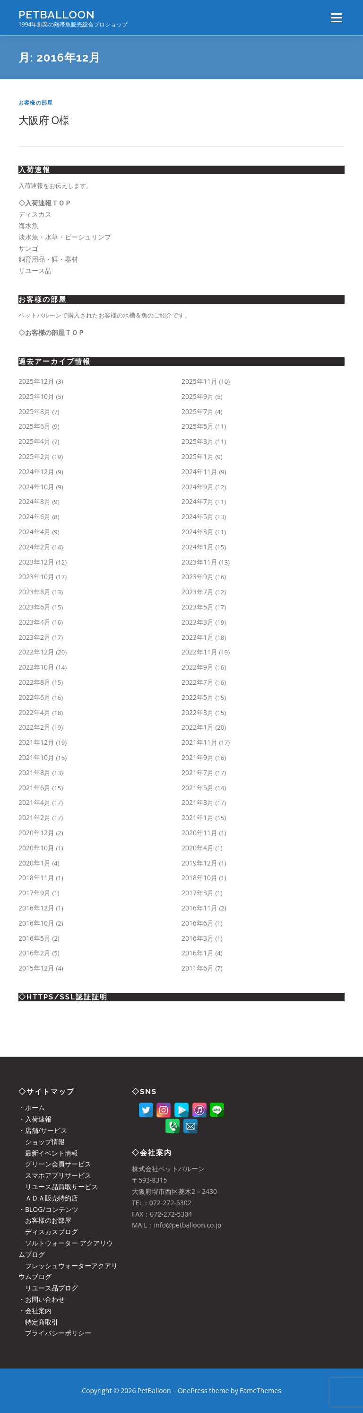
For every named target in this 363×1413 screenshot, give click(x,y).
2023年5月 (198, 606)
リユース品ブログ (48, 1287)
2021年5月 (198, 787)
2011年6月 (198, 967)
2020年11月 (199, 832)
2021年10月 (36, 757)
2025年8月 (34, 411)
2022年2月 (34, 727)
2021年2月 (34, 817)
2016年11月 (199, 907)
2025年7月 (198, 411)
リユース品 (35, 270)
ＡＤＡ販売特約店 (48, 1197)
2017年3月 (198, 892)
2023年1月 (198, 637)
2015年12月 (36, 967)
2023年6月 (34, 606)
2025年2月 (34, 456)
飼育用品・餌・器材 (48, 259)
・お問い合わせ (41, 1299)
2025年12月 (36, 381)
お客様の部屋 (35, 102)
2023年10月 (36, 576)
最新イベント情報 (48, 1152)
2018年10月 (199, 877)
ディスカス (35, 214)
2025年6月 (34, 426)
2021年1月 (198, 817)
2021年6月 (34, 787)
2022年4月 (34, 712)
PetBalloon (56, 14)
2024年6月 (34, 516)
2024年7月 (198, 501)
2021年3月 (198, 802)
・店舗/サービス (42, 1130)
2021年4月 (34, 802)
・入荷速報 (35, 1118)
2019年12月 (199, 862)
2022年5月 (198, 697)
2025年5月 (198, 426)
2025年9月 (198, 396)
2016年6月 (198, 922)
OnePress (192, 1390)
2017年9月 (34, 892)
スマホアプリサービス (54, 1175)
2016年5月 (34, 938)
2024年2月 (34, 546)
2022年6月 (34, 697)
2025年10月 (36, 396)
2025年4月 (34, 441)
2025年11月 (199, 381)
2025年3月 (198, 441)
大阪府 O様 (43, 120)
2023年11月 (199, 561)
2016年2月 (34, 952)
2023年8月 (34, 591)
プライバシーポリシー (54, 1332)
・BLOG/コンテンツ (48, 1209)
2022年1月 (198, 727)
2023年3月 (198, 622)
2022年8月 (34, 682)
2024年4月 (34, 531)
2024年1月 (198, 546)
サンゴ (28, 248)
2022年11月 (199, 651)
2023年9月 (198, 576)
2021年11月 (199, 742)
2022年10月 (36, 666)
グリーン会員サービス (54, 1163)
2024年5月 (198, 516)
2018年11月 (36, 877)
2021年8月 (34, 772)
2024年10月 (36, 486)
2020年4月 (198, 847)
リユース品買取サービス (58, 1186)
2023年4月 (34, 622)
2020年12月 (36, 832)
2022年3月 (198, 712)
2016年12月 (36, 907)
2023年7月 (198, 591)
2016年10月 (36, 922)
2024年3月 (198, 531)
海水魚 (28, 225)
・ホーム (31, 1107)
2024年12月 (36, 471)
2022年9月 (198, 666)
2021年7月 (198, 772)
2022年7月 (198, 682)
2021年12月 (36, 742)
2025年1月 (198, 456)
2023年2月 (34, 637)
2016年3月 (198, 938)
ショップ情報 (41, 1141)
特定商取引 (38, 1321)
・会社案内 (35, 1310)
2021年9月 (198, 757)
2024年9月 (198, 486)
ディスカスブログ (48, 1231)
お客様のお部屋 (44, 1220)
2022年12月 (36, 651)
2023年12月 (36, 561)
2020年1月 (34, 862)
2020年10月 (36, 847)
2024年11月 (199, 471)
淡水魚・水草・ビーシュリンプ (64, 236)
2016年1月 (198, 952)
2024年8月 (34, 501)
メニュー (336, 17)
